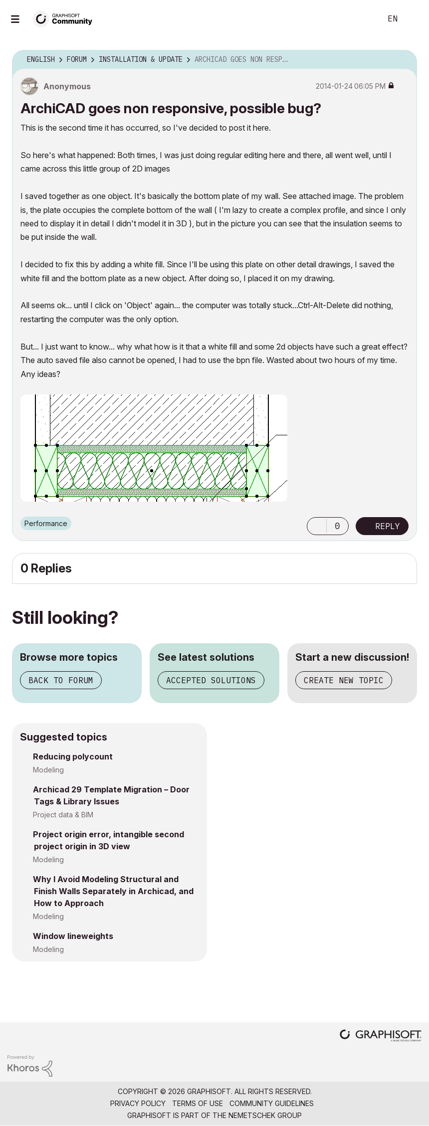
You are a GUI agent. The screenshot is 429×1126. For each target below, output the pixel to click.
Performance (45, 523)
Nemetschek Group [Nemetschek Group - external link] (265, 1115)
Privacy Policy (138, 1103)
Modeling (48, 769)
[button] (316, 526)
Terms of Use (197, 1103)
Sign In (413, 18)
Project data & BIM (63, 814)
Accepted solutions (211, 680)
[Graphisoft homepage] (381, 1036)
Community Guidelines (271, 1103)
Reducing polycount (73, 756)
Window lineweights (73, 936)
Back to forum (60, 680)
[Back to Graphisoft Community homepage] (65, 18)
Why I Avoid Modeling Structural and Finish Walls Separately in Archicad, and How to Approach (113, 891)
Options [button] (403, 60)
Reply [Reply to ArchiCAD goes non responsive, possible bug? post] (387, 526)
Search (363, 18)
